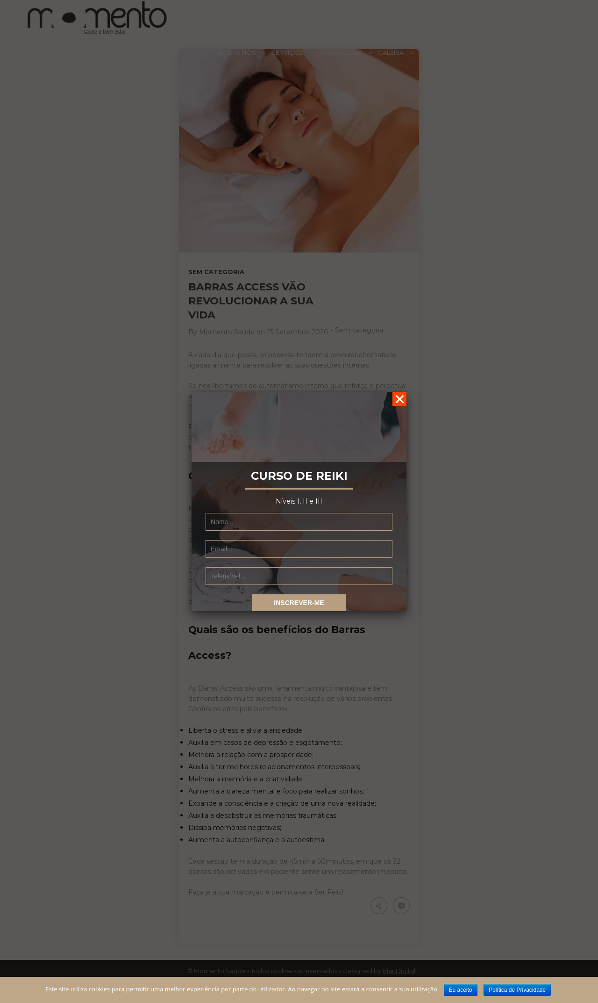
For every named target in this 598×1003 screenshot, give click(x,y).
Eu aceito (460, 990)
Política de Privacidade (517, 990)
